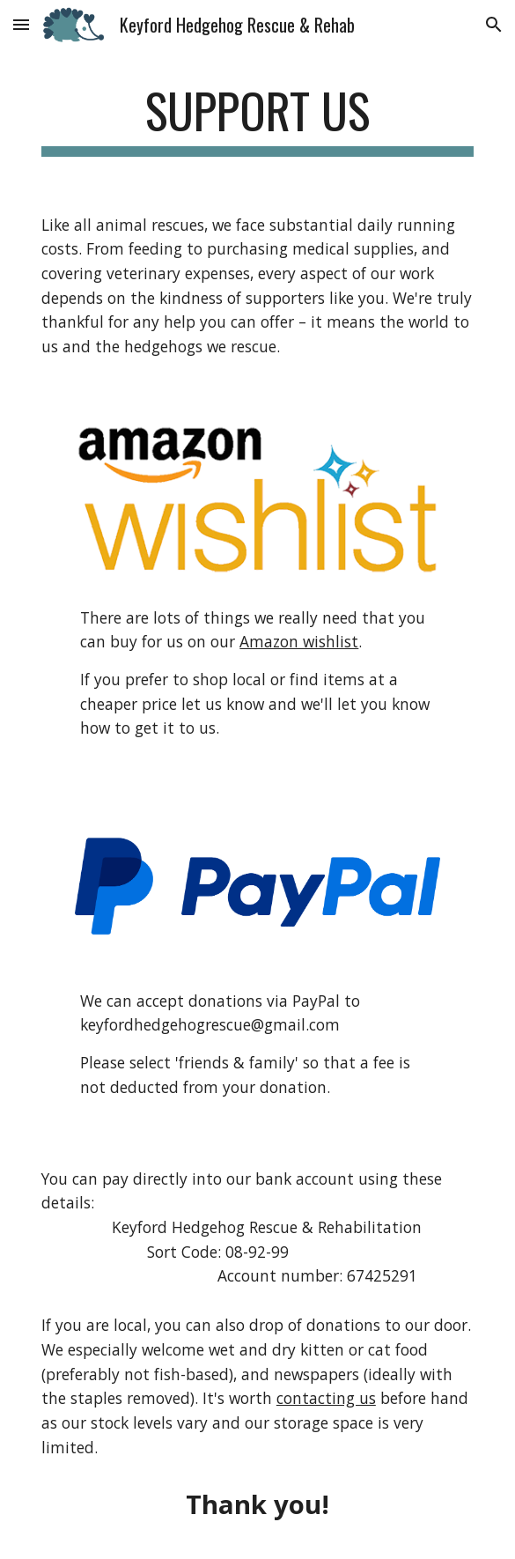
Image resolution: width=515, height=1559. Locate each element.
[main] (257, 119)
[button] (21, 24)
